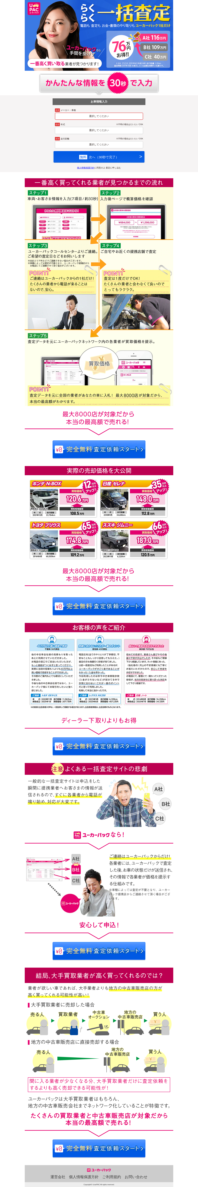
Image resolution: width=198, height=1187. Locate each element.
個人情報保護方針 (85, 167)
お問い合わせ (136, 1177)
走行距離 (65, 139)
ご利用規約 (111, 1177)
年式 (63, 124)
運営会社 (57, 1177)
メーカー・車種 (68, 110)
